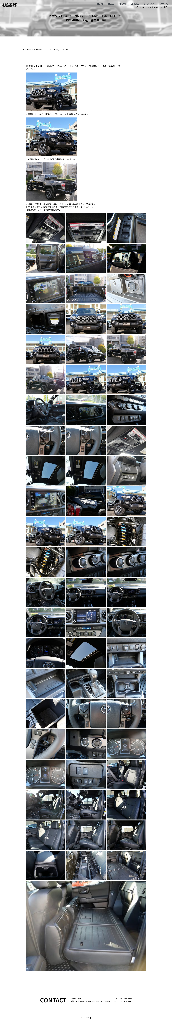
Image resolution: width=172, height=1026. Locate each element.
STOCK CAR (149, 3)
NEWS (111, 3)
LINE (164, 7)
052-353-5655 (126, 998)
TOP (22, 49)
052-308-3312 (126, 1001)
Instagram (153, 7)
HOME (100, 3)
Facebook (141, 7)
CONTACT (165, 3)
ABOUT (122, 3)
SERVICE (135, 3)
